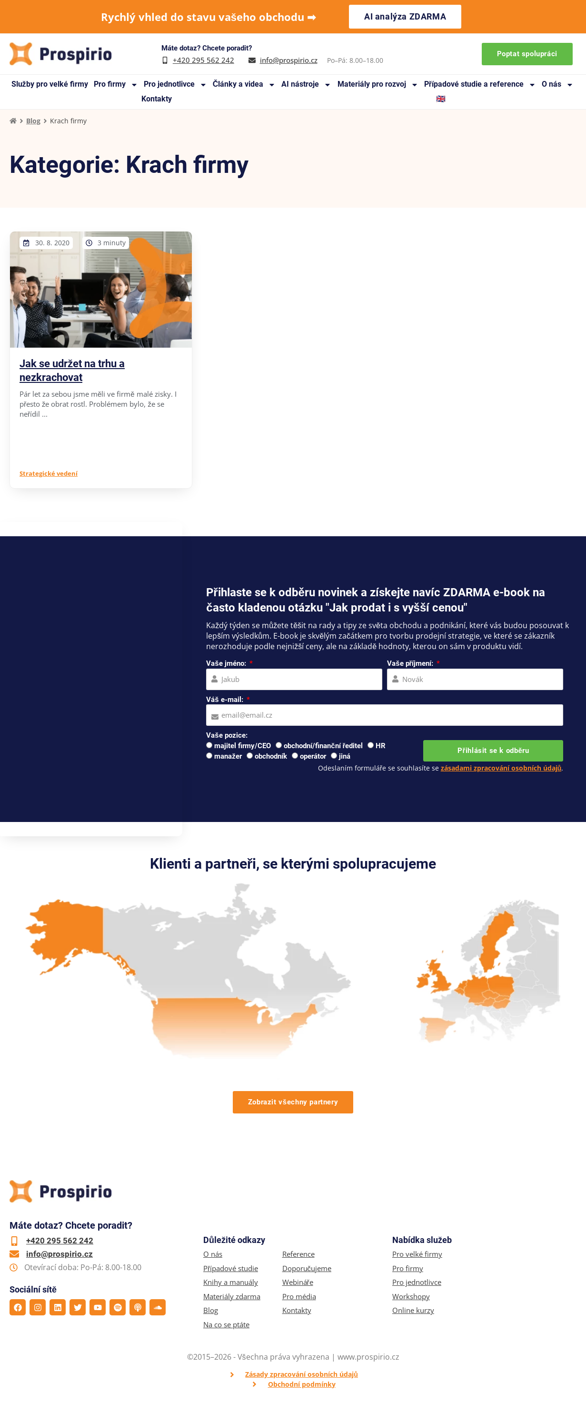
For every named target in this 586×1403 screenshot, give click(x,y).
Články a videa (244, 84)
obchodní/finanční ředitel (323, 746)
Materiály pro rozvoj (378, 84)
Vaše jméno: (227, 663)
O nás (558, 84)
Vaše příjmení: (411, 663)
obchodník (271, 756)
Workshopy (411, 1296)
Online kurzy (413, 1310)
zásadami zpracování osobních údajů (501, 767)
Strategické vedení (49, 473)
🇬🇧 (441, 98)
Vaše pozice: (226, 735)
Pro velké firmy (417, 1254)
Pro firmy (116, 84)
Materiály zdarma (231, 1296)
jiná (344, 756)
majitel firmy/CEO (242, 746)
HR (381, 746)
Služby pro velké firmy (49, 84)
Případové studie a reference (480, 84)
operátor (313, 756)
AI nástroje (306, 84)
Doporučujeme (307, 1268)
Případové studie (230, 1268)
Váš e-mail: (225, 699)
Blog (33, 120)
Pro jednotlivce (175, 84)
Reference (298, 1254)
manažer (228, 756)
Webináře (297, 1282)
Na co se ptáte (226, 1324)
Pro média (299, 1296)
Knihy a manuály (230, 1282)
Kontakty (156, 98)
